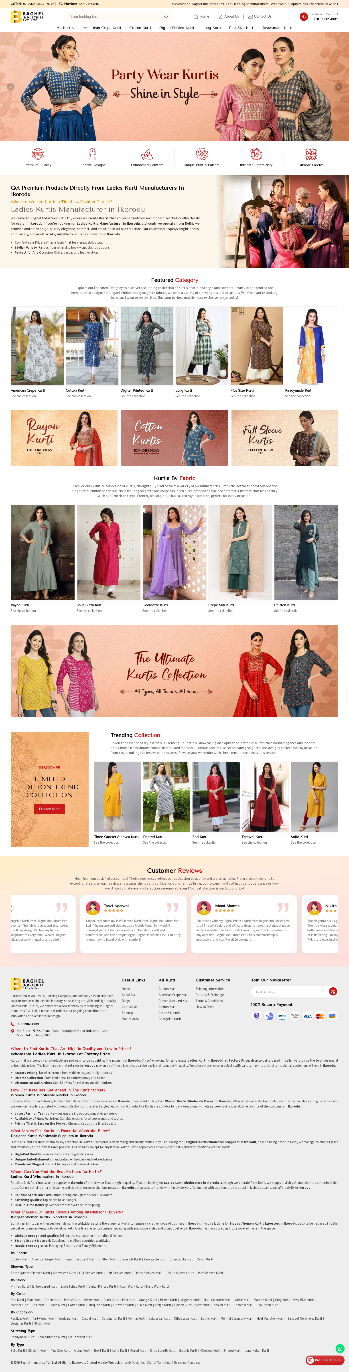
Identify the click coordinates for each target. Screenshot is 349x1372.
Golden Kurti (183, 1305)
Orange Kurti (148, 1300)
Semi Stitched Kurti (51, 1337)
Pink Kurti (129, 1300)
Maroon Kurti (263, 1300)
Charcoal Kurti (243, 1305)
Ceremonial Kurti (113, 1319)
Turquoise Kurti (99, 1305)
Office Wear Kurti (185, 1319)
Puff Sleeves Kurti (210, 1273)
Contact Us (259, 16)
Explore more (46, 809)
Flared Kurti (138, 1351)
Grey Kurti (282, 1300)
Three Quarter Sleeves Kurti (116, 841)
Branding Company (187, 1362)
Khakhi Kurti (221, 1305)
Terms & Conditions (209, 1001)
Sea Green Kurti (267, 1305)
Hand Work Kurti (157, 1286)
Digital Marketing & (160, 1362)
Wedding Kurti (68, 1319)
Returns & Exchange (210, 995)
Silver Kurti (202, 1305)
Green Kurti (53, 1300)
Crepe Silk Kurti (221, 609)
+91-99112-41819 (325, 19)
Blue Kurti (34, 1300)
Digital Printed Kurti (176, 28)
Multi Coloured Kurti (217, 1300)
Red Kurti (199, 841)
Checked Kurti (210, 1351)
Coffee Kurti (76, 1305)
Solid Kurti (299, 841)
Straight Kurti (37, 1351)
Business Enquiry (324, 1360)
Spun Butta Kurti (90, 609)
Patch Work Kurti (131, 1286)
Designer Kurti (21, 1323)
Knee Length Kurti (163, 1351)
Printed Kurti (153, 841)
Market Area (130, 1019)
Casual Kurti (90, 1319)
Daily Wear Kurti (159, 1319)
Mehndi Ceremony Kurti (237, 1319)
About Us (228, 16)
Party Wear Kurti (43, 1319)
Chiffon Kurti (284, 609)
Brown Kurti (168, 1300)
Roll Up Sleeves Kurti (180, 1273)
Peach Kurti (57, 1305)
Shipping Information (210, 989)
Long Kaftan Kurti (257, 1351)
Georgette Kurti (155, 609)
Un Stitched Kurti (80, 1337)
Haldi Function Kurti (270, 1319)
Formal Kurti (136, 1319)
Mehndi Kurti (19, 1305)
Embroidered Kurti (44, 1286)
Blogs (126, 1001)
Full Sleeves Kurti (91, 1273)
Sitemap (127, 1013)
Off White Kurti (123, 1305)
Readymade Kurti (277, 28)
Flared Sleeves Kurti (148, 1273)
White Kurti (242, 1300)
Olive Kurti (144, 1305)
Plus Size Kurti (241, 28)
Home (201, 16)
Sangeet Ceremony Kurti (305, 1319)
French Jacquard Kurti (174, 1001)
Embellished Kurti (73, 1286)
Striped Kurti (232, 1351)
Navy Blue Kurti (303, 1300)
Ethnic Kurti (209, 1319)
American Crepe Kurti (102, 28)
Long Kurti (211, 28)
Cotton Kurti (140, 28)
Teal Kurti (38, 1305)
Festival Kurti (252, 841)
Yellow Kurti (92, 1300)
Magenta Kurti (190, 1300)
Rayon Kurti (20, 609)
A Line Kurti (82, 1351)
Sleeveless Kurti (64, 1273)
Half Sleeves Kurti (118, 1273)
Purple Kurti (72, 1300)
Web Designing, (135, 1362)
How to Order (205, 1007)
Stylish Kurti (42, 1323)
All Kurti (66, 28)
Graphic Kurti (188, 1351)
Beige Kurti (163, 1305)
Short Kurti (101, 1351)
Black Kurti (111, 1300)
